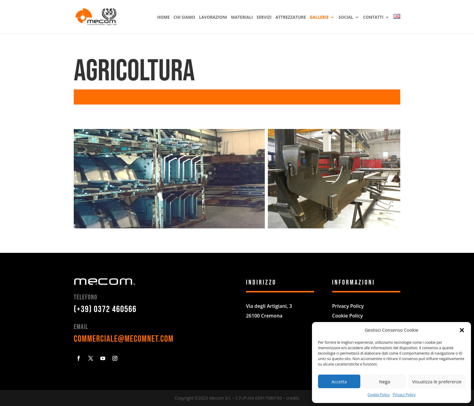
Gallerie (319, 17)
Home (163, 17)
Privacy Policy (404, 394)
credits (292, 398)
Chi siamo (184, 17)
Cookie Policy (379, 394)
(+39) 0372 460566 (105, 309)
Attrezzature (290, 17)
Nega (384, 382)
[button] (462, 330)
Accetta (339, 382)
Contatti (373, 17)
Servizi (264, 17)
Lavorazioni (213, 17)
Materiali (242, 17)
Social (346, 17)
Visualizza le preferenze (437, 382)
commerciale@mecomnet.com (124, 339)
